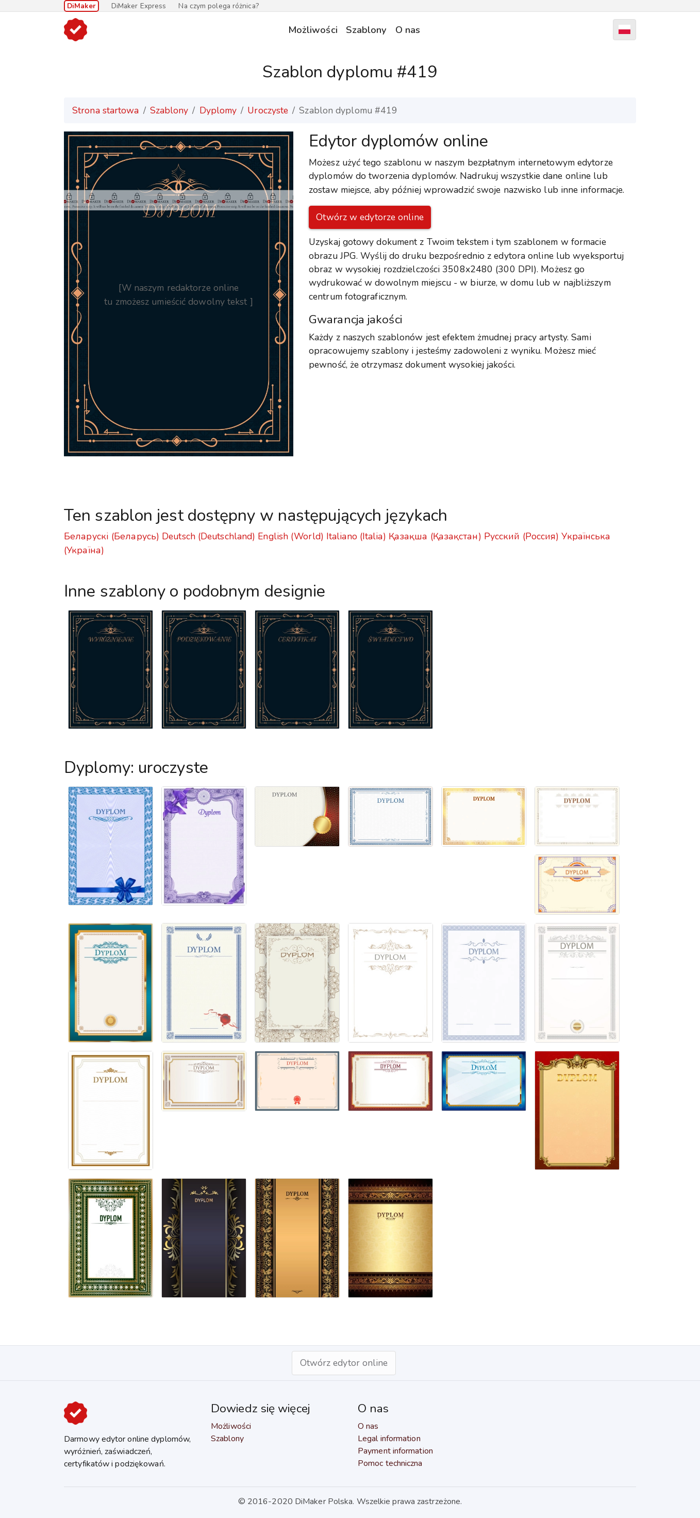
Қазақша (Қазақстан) (435, 536)
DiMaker (81, 6)
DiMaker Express (138, 6)
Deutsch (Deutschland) (208, 536)
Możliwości (313, 29)
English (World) (291, 536)
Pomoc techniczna (390, 1463)
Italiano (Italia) (356, 536)
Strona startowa (105, 110)
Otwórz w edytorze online (369, 217)
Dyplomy (218, 110)
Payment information (395, 1451)
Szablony (366, 29)
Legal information (389, 1438)
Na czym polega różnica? (218, 6)
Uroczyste (267, 110)
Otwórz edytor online (344, 1363)
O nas (408, 29)
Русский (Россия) (521, 536)
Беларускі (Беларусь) (111, 536)
